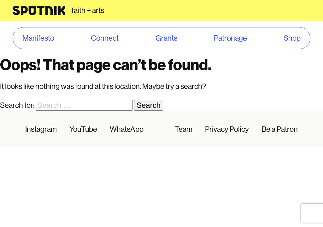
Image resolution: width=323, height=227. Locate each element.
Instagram (41, 129)
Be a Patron (279, 129)
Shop (292, 38)
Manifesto (38, 38)
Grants (166, 38)
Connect (105, 38)
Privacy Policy (227, 129)
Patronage (230, 38)
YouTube (83, 129)
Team (183, 129)
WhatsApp (127, 129)
